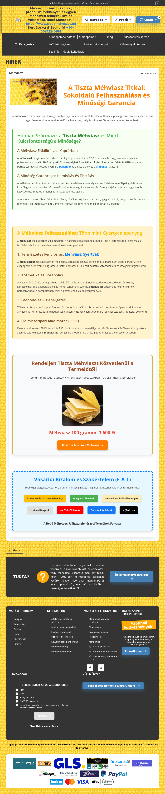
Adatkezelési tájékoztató (63, 627)
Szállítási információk (62, 636)
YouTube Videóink (70, 510)
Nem (22, 693)
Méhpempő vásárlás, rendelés (99, 620)
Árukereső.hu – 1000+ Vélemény (45, 498)
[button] (24, 44)
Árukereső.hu (120, 765)
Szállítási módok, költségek (66, 51)
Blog (110, 37)
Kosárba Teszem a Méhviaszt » (82, 445)
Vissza (16, 550)
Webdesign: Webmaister (42, 744)
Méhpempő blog (59, 646)
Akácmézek (95, 627)
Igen (22, 690)
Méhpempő (94, 641)
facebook (90, 667)
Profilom (18, 629)
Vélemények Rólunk (132, 44)
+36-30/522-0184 (57, 29)
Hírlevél (17, 644)
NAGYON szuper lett (29, 701)
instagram (101, 667)
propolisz (101, 166)
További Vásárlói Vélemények (121, 498)
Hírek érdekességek (95, 44)
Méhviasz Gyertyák (82, 254)
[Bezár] (157, 3)
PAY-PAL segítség (60, 44)
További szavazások (44, 726)
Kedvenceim (20, 639)
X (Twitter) (129, 510)
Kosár (16, 634)
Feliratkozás (133, 651)
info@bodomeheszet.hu (105, 651)
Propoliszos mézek (98, 632)
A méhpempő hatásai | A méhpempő (72, 37)
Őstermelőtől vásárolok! (131, 574)
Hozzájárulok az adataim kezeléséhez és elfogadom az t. (44, 706)
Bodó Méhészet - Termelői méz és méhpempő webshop (90, 744)
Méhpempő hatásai (61, 651)
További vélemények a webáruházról (111, 685)
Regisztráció (20, 624)
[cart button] (148, 19)
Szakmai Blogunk (39, 510)
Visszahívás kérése (136, 37)
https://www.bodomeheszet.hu (51, 24)
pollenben (65, 166)
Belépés (18, 619)
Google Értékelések (84, 498)
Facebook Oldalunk (101, 510)
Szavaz (42, 716)
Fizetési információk (61, 632)
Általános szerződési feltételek (61, 620)
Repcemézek (95, 636)
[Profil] (123, 19)
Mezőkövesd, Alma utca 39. (105, 658)
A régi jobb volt (27, 697)
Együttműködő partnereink (64, 641)
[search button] (96, 19)
